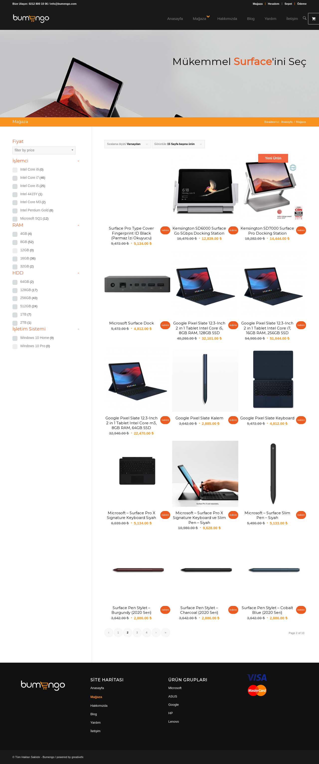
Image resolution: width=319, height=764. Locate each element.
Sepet (288, 3)
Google (173, 704)
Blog (93, 714)
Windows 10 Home (37, 338)
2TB (25, 322)
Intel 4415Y (31, 194)
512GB (28, 306)
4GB (26, 234)
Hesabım (273, 3)
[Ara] (305, 18)
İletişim (95, 731)
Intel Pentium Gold (36, 210)
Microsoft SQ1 (34, 218)
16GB (27, 258)
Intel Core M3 (33, 202)
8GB (27, 242)
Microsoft (174, 688)
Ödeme (302, 3)
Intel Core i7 (32, 178)
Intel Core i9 (31, 169)
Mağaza (258, 3)
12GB (27, 250)
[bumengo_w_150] (31, 18)
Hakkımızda (99, 705)
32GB (27, 266)
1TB (25, 314)
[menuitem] (257, 3)
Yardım (95, 722)
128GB (28, 290)
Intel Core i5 (32, 186)
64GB (27, 282)
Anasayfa (97, 688)
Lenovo (173, 721)
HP (170, 713)
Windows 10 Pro (35, 346)
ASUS (172, 696)
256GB (28, 298)
